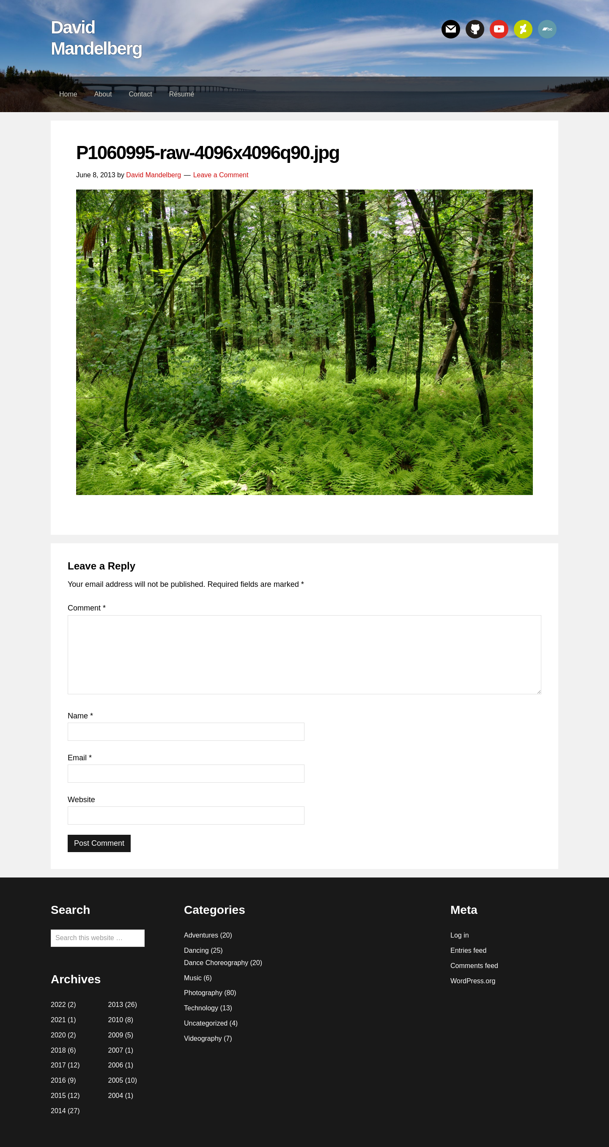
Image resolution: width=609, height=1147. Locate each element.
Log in (459, 935)
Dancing (196, 950)
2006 (115, 1065)
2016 (58, 1080)
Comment (87, 608)
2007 (115, 1050)
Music (193, 978)
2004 (115, 1095)
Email (80, 758)
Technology (201, 1008)
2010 (115, 1019)
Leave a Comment (221, 175)
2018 (58, 1050)
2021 (58, 1019)
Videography (203, 1038)
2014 (58, 1110)
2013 (115, 1004)
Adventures (201, 935)
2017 (58, 1065)
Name (80, 716)
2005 (115, 1080)
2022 (58, 1004)
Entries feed (468, 950)
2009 (115, 1035)
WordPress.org (472, 981)
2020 (58, 1035)
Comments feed (474, 965)
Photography (203, 992)
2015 (58, 1095)
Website (81, 799)
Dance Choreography (216, 962)
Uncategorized (206, 1023)
